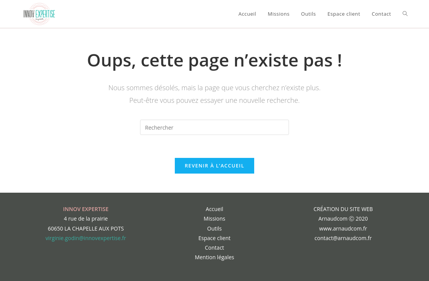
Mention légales (214, 257)
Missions (215, 218)
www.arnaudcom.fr (343, 228)
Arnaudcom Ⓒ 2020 (343, 218)
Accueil (214, 209)
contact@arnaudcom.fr (343, 238)
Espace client (214, 238)
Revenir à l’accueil (214, 165)
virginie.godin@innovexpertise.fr (85, 238)
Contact (214, 247)
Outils (214, 228)
